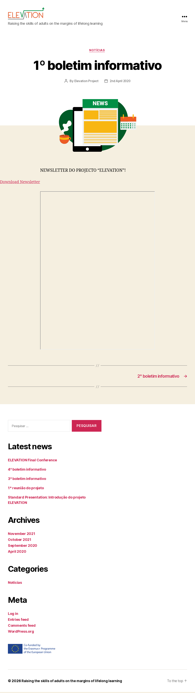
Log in (13, 614)
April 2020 (17, 552)
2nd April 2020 (120, 81)
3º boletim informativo (27, 480)
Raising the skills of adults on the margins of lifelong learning (73, 682)
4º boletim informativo (27, 470)
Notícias (97, 50)
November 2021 (21, 535)
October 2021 (19, 540)
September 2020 (22, 546)
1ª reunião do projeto (26, 489)
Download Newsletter (21, 182)
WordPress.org (21, 632)
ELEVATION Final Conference (32, 461)
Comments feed (22, 626)
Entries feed (18, 620)
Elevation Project (85, 81)
